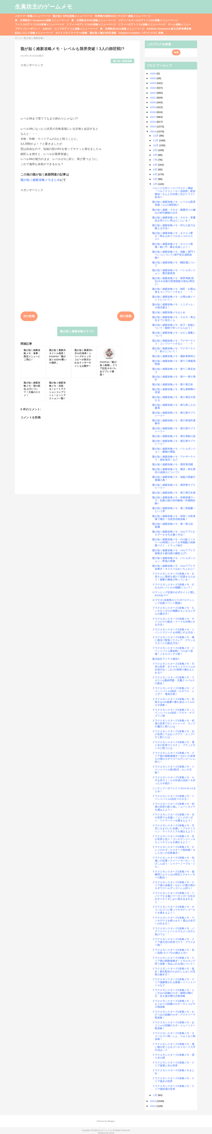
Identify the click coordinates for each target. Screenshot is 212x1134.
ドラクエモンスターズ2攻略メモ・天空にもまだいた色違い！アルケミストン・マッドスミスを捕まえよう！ (173, 828)
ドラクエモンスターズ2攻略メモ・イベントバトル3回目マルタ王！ (173, 797)
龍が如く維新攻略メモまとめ (40, 180)
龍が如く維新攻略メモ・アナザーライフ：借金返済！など (173, 458)
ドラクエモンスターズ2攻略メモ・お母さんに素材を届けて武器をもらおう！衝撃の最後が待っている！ (173, 576)
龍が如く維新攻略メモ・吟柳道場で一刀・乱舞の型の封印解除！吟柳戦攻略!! (173, 500)
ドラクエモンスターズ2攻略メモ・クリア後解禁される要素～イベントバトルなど (173, 982)
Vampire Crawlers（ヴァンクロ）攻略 (141, 32)
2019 (153, 107)
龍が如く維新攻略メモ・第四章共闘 (172, 464)
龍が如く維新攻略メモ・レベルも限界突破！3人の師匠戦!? (173, 203)
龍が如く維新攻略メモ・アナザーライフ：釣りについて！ (173, 350)
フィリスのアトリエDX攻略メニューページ (39, 24)
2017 (153, 116)
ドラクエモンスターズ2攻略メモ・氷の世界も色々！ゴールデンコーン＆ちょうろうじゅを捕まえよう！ (173, 839)
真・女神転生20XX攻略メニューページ (122, 28)
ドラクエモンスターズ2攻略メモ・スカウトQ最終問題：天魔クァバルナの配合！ (173, 680)
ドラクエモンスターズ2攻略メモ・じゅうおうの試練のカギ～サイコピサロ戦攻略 (173, 1003)
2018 (153, 112)
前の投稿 (125, 316)
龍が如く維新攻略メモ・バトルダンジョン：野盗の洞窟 (173, 559)
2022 (153, 92)
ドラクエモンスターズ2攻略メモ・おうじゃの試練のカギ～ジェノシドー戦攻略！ (173, 1025)
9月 (155, 150)
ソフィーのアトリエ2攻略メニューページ (141, 24)
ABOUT (47, 28)
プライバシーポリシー (27, 28)
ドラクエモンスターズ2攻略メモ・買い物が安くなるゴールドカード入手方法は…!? (173, 1047)
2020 (153, 102)
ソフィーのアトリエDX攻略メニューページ (91, 24)
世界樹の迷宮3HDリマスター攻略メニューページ (123, 16)
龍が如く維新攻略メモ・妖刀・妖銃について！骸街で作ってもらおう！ (173, 326)
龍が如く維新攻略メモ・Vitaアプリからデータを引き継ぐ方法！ (173, 533)
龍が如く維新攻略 (122, 61)
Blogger (111, 1121)
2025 (153, 78)
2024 (153, 83)
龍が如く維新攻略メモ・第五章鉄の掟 (173, 436)
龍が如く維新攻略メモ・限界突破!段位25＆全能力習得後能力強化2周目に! (173, 281)
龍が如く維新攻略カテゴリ (77, 331)
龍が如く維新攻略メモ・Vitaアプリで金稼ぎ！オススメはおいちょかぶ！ (173, 567)
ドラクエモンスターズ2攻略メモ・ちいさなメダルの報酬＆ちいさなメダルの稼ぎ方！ (173, 610)
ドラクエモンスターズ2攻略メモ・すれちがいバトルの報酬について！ (173, 586)
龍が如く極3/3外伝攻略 (103, 32)
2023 (153, 87)
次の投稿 (29, 316)
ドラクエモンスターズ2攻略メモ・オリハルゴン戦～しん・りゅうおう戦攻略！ (173, 1036)
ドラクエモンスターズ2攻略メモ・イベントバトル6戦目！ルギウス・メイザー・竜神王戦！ (173, 691)
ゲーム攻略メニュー (179, 24)
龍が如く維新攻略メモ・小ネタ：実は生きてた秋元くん (173, 319)
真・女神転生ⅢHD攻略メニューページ (93, 20)
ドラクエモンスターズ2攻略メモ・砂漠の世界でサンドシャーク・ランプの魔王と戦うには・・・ (173, 723)
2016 (153, 121)
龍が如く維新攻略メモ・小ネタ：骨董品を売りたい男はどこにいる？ (173, 219)
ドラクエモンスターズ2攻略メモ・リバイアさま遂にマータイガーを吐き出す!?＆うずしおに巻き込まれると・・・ (173, 897)
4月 (155, 174)
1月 (155, 1095)
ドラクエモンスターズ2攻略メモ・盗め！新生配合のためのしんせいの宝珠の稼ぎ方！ (173, 971)
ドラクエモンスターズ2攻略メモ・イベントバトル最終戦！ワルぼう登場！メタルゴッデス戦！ (173, 651)
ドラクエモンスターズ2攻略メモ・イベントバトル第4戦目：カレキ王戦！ (173, 769)
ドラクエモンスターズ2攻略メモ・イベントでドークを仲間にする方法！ (173, 631)
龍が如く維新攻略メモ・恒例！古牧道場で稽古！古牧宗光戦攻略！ (173, 517)
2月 (155, 184)
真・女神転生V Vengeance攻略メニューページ (42, 20)
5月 (155, 169)
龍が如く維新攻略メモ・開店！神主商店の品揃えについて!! (173, 471)
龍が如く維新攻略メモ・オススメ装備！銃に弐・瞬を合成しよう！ (172, 245)
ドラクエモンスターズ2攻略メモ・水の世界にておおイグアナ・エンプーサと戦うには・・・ (173, 734)
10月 (156, 145)
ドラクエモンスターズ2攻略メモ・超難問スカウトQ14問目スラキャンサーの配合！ (173, 874)
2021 (153, 97)
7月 (155, 159)
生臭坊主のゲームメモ (43, 6)
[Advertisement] (77, 90)
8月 (155, 155)
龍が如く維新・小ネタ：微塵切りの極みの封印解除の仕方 (173, 211)
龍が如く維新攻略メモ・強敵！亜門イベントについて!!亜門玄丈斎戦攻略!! (173, 254)
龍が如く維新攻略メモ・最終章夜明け (173, 356)
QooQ (111, 1133)
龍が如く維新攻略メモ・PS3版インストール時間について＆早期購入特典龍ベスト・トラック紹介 (173, 542)
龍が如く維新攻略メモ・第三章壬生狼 (173, 492)
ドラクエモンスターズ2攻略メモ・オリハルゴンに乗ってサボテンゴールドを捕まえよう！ (173, 909)
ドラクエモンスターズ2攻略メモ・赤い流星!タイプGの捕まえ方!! (173, 951)
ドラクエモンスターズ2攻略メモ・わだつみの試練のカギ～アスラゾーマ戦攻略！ (173, 1014)
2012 (153, 1106)
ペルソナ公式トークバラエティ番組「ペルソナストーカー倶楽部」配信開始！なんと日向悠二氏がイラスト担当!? (173, 192)
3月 (155, 179)
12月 (156, 135)
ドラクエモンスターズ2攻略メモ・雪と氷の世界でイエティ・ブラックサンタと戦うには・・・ (173, 745)
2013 (153, 1101)
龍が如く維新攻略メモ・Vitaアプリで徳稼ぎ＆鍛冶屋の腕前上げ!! (173, 552)
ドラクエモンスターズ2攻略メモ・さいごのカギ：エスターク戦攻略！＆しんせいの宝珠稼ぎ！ (173, 850)
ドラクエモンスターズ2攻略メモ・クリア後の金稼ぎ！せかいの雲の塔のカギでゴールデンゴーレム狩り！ (173, 885)
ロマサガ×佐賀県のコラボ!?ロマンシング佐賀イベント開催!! (173, 601)
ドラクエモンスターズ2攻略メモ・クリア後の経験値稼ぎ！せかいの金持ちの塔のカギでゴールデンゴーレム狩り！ (173, 757)
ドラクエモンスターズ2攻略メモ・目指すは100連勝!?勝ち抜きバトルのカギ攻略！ (173, 702)
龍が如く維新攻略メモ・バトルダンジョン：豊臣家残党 (173, 272)
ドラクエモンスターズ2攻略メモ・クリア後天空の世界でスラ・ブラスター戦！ (173, 942)
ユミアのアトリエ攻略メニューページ (75, 28)
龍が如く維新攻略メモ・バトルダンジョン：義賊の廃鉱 (173, 450)
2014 (153, 131)
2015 (153, 126)
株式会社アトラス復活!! (165, 658)
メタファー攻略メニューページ (32, 16)
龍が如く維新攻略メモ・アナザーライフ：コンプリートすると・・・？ (173, 342)
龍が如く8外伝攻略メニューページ (72, 16)
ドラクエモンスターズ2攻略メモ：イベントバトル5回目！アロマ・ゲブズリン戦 (173, 712)
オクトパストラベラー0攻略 (71, 32)
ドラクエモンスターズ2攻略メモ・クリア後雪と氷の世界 (173, 1064)
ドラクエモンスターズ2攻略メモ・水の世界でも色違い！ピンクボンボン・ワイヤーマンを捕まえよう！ (173, 817)
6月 (155, 164)
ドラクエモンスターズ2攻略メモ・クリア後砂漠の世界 (173, 1087)
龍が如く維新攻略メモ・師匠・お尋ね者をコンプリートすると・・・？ (173, 290)
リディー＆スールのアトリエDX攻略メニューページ (148, 20)
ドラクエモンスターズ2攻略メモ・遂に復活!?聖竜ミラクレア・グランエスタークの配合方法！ (173, 640)
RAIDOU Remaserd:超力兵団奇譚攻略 (169, 28)
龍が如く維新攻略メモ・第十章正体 (172, 384)
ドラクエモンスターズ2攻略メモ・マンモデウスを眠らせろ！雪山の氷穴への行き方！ (173, 920)
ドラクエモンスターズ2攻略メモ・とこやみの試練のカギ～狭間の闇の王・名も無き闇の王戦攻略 (173, 993)
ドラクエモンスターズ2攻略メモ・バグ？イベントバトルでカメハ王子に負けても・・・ (173, 931)
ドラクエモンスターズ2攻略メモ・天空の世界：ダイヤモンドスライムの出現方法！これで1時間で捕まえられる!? (173, 668)
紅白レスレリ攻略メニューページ (34, 32)
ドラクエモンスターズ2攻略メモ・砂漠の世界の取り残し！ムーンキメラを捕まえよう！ (173, 806)
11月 (156, 140)
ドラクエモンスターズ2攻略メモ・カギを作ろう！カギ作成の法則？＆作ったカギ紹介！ (173, 780)
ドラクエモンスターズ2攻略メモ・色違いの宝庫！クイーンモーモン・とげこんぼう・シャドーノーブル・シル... (173, 862)
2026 (153, 73)
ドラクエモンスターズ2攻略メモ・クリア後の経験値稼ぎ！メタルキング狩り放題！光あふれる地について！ (173, 960)
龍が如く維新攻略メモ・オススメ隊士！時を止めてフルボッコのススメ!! (172, 236)
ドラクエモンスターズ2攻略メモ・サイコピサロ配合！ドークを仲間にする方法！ (173, 621)
